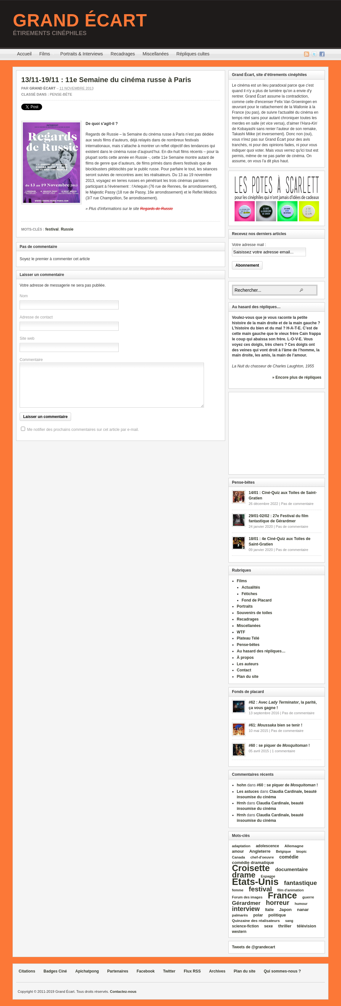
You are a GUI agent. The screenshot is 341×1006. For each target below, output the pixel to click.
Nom (24, 296)
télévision (306, 926)
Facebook (322, 54)
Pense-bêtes (248, 644)
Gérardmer (246, 903)
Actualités (251, 587)
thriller (284, 926)
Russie (67, 229)
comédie (289, 856)
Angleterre (260, 851)
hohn (241, 785)
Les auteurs (247, 664)
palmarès (240, 915)
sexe (268, 926)
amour (238, 851)
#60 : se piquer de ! (279, 745)
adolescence (267, 846)
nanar (303, 909)
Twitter (314, 54)
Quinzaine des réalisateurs (256, 920)
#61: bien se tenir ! (275, 725)
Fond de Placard (257, 600)
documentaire (291, 869)
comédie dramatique (253, 862)
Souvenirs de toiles (254, 613)
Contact (244, 670)
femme (238, 890)
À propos (245, 657)
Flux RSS (306, 54)
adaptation (241, 846)
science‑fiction (245, 926)
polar (258, 915)
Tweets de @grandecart (253, 947)
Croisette (251, 868)
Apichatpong (87, 971)
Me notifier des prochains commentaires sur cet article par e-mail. (83, 429)
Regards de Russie (156, 208)
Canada (238, 857)
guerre (308, 897)
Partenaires (117, 971)
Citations (27, 971)
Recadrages (123, 53)
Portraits (245, 606)
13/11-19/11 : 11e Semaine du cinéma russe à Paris (106, 80)
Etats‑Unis (255, 881)
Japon (285, 909)
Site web (27, 338)
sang (289, 921)
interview (246, 908)
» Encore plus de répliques (296, 377)
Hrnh (241, 803)
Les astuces (248, 791)
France (282, 895)
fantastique (300, 882)
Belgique (283, 851)
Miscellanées (156, 53)
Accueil (24, 53)
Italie (269, 909)
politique (277, 915)
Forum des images (247, 897)
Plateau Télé (248, 638)
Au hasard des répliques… (261, 651)
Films (44, 54)
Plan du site (247, 676)
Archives (217, 971)
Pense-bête (61, 94)
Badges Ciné (55, 971)
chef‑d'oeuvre (262, 857)
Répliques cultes (192, 53)
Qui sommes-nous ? (282, 971)
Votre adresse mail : (249, 244)
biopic (301, 851)
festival (52, 229)
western (239, 931)
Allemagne (293, 846)
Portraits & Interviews (81, 53)
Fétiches (249, 594)
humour (301, 904)
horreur (277, 902)
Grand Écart (80, 20)
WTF (241, 632)
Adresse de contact (36, 317)
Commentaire (31, 359)
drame (243, 874)
